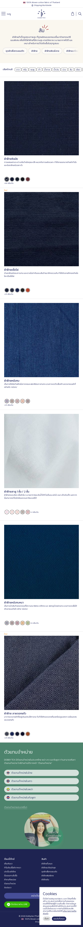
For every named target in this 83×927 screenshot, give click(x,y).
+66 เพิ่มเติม (9, 183)
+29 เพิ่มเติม (8, 737)
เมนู (6, 14)
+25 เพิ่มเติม (8, 294)
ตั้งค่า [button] (47, 918)
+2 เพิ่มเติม (34, 512)
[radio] (7, 179)
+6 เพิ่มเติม (34, 623)
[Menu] (4, 14)
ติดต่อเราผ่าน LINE (17, 904)
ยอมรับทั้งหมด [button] (59, 918)
